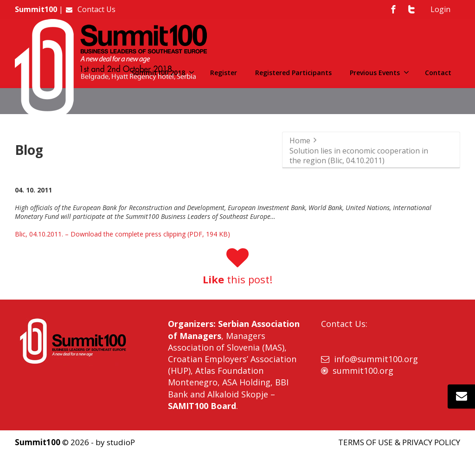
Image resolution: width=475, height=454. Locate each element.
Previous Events (379, 72)
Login (440, 9)
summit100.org (363, 370)
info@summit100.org (376, 358)
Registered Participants (293, 72)
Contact (438, 72)
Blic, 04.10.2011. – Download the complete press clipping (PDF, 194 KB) (122, 234)
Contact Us (90, 9)
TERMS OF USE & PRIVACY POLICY (399, 442)
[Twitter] (411, 9)
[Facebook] (393, 9)
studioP (121, 442)
